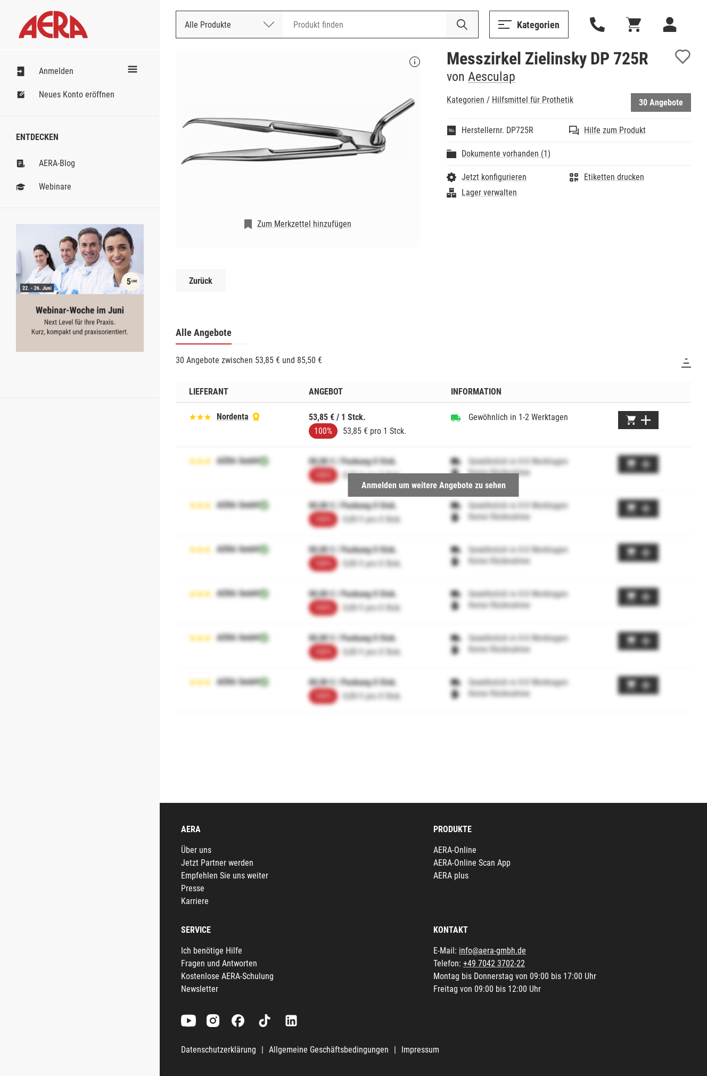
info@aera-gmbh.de (492, 951)
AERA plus (450, 875)
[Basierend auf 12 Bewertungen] (200, 416)
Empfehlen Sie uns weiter (224, 875)
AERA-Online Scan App (472, 863)
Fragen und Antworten (219, 963)
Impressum (420, 1050)
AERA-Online (454, 850)
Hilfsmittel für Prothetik (532, 100)
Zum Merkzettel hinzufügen (304, 224)
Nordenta (233, 417)
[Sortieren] (686, 363)
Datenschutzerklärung (218, 1050)
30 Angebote (661, 102)
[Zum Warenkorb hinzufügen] (638, 420)
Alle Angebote (204, 332)
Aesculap (491, 76)
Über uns (196, 850)
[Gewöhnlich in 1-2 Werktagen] (456, 417)
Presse (192, 888)
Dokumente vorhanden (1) (506, 154)
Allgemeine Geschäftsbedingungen (329, 1050)
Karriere (195, 901)
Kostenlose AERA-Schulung (227, 976)
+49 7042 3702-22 (494, 963)
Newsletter (199, 989)
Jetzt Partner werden (217, 863)
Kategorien (465, 100)
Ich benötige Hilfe (211, 951)
